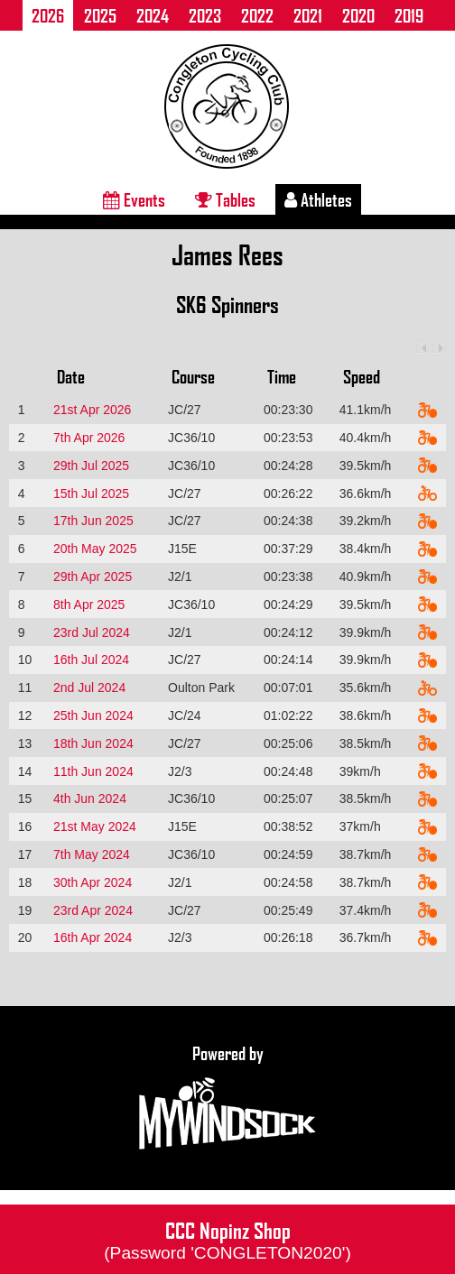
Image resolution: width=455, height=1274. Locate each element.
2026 (48, 15)
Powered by (227, 1098)
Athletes (318, 199)
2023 (205, 15)
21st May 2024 (94, 826)
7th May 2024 (91, 854)
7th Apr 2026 (89, 437)
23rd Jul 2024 (91, 632)
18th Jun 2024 (93, 743)
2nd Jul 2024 (89, 687)
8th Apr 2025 (89, 604)
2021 (307, 15)
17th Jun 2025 (93, 520)
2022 (257, 15)
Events (134, 199)
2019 (409, 15)
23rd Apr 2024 (93, 910)
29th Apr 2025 (92, 576)
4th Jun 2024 (89, 798)
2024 (152, 15)
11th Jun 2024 (93, 771)
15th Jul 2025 (91, 493)
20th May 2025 (95, 548)
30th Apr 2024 (92, 882)
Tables (225, 199)
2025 (100, 15)
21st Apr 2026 (92, 409)
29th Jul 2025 (91, 465)
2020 (358, 15)
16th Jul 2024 (91, 659)
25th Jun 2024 (93, 715)
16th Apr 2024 (92, 937)
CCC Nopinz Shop (227, 1238)
